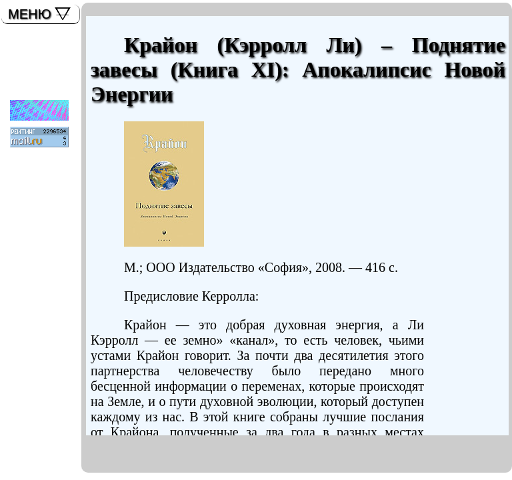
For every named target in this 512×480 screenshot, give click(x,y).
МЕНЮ (29, 14)
